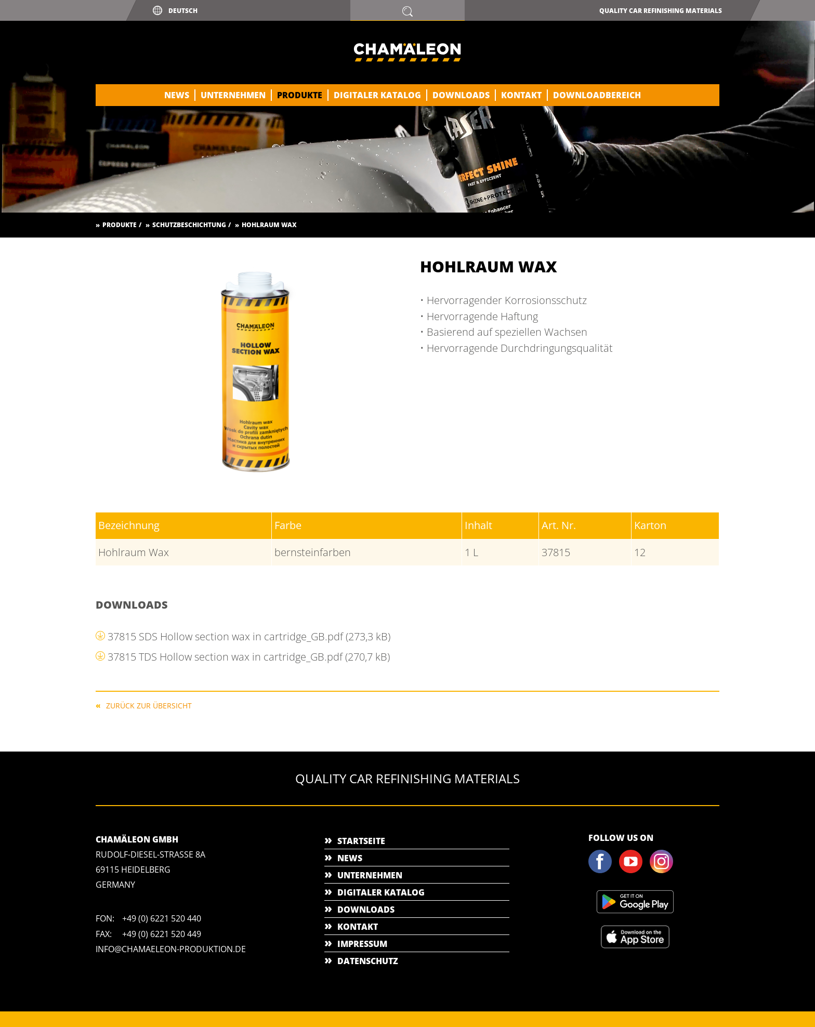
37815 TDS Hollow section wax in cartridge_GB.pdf (249, 657)
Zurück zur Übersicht (149, 705)
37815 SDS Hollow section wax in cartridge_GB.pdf (249, 636)
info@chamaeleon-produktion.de (171, 949)
